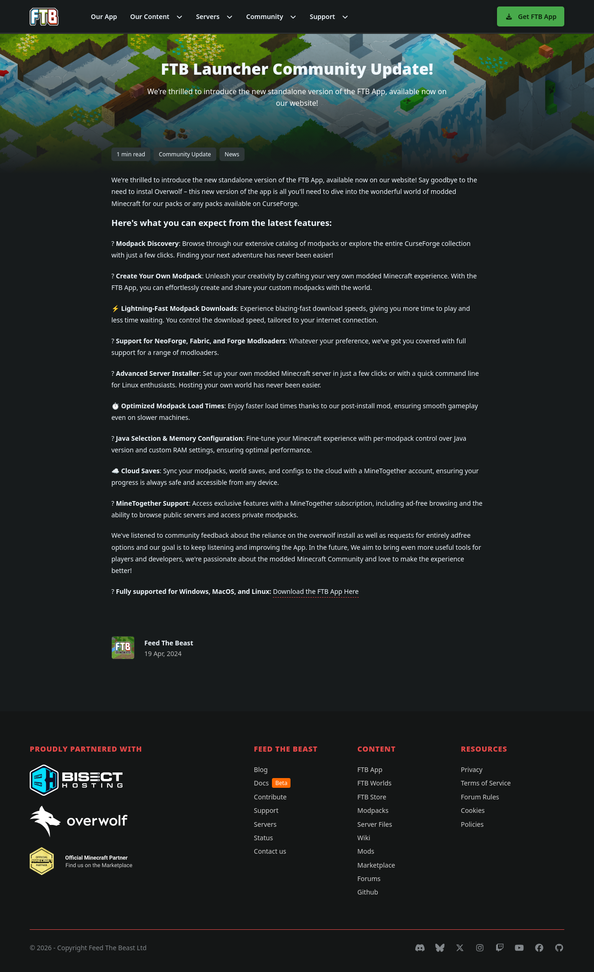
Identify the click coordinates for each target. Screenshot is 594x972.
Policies (472, 824)
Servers (265, 824)
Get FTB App (530, 16)
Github (367, 892)
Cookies (472, 810)
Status (263, 837)
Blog (261, 769)
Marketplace (376, 865)
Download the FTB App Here (316, 591)
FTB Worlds (374, 783)
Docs (272, 783)
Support (266, 810)
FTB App (369, 769)
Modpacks (372, 810)
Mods (365, 851)
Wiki (363, 837)
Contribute (270, 796)
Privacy (472, 769)
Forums (369, 878)
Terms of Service (486, 783)
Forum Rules (480, 796)
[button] (156, 16)
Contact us (270, 851)
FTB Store (371, 796)
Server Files (374, 824)
